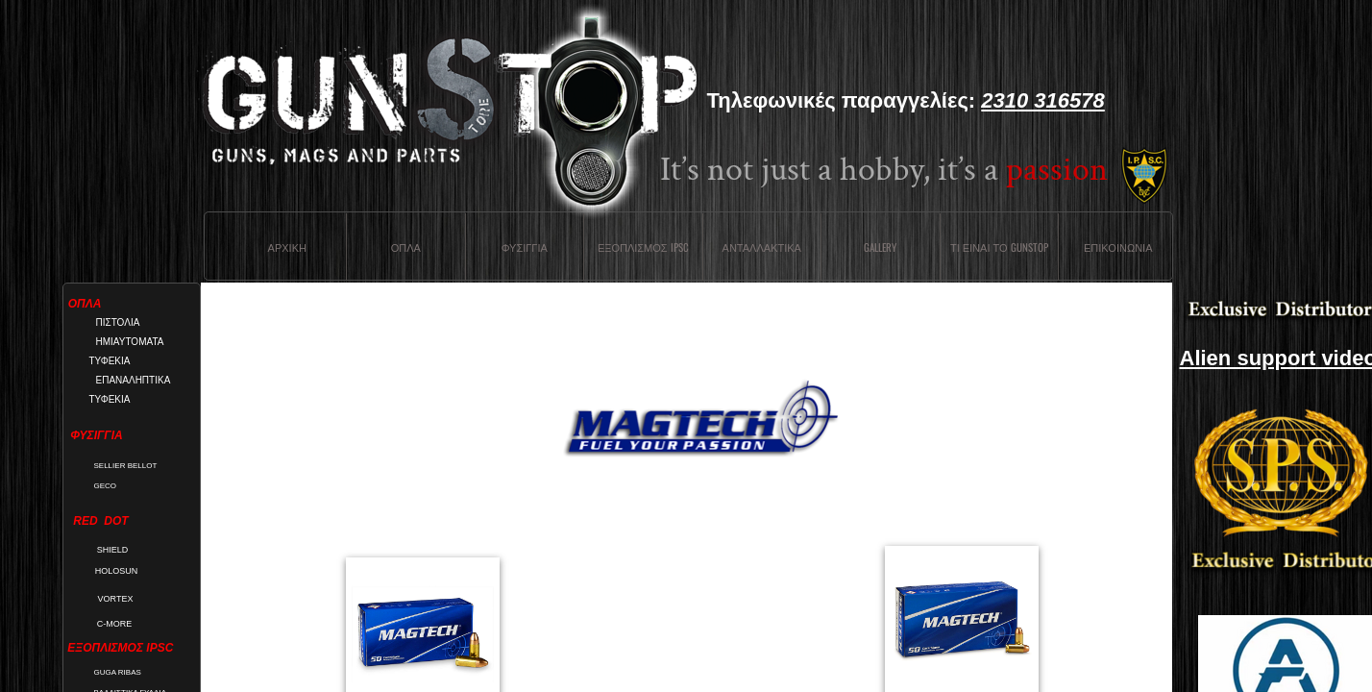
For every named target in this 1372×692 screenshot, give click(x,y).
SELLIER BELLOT (126, 465)
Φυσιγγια (525, 247)
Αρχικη (287, 247)
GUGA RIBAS (117, 672)
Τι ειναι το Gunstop (999, 247)
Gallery (880, 247)
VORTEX (116, 599)
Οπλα (406, 247)
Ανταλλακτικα (762, 247)
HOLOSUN (116, 571)
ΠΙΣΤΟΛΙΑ (118, 322)
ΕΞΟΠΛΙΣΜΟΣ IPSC (643, 247)
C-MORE (115, 624)
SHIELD (113, 550)
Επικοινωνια (1118, 247)
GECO (105, 486)
